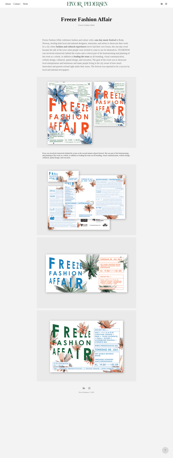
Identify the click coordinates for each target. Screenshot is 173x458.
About (8, 4)
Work (25, 4)
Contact (16, 4)
